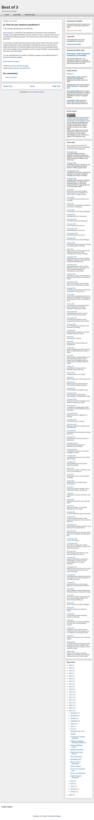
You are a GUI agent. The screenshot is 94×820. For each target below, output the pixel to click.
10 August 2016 (71, 288)
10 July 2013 (70, 595)
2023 (70, 668)
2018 (70, 681)
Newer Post (7, 86)
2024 (70, 665)
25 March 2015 (71, 382)
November (73, 715)
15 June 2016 (70, 304)
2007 (70, 710)
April (72, 783)
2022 (70, 670)
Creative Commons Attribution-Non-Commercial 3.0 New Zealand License (78, 120)
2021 (70, 673)
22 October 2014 (71, 430)
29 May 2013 (70, 607)
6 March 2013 (71, 651)
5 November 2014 (72, 424)
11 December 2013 (72, 538)
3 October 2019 (71, 163)
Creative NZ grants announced (76, 776)
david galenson (25, 68)
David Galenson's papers (11, 61)
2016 (70, 686)
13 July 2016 (70, 294)
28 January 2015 (71, 405)
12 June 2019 (70, 197)
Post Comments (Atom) (36, 92)
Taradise (72, 734)
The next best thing (76, 756)
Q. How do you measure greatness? (77, 737)
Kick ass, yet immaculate (77, 773)
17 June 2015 (70, 347)
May (71, 781)
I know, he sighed (75, 766)
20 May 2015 (70, 366)
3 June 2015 (70, 355)
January (73, 791)
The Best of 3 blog (72, 117)
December (73, 713)
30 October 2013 (71, 551)
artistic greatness (13, 68)
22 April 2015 (70, 373)
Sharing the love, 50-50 (77, 731)
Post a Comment (11, 77)
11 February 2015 (71, 399)
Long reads (17, 14)
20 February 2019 (72, 219)
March (72, 786)
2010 (70, 702)
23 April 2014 (70, 499)
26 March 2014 (71, 512)
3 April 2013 (70, 636)
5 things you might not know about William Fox (78, 741)
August (72, 723)
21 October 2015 (71, 324)
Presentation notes (73, 100)
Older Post (56, 86)
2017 (70, 684)
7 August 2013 (71, 582)
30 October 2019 (72, 152)
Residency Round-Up (76, 749)
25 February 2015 (72, 393)
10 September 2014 (72, 449)
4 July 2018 (70, 249)
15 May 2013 (70, 614)
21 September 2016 (72, 282)
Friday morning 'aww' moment (76, 753)
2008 (70, 708)
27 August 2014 (71, 455)
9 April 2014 (70, 506)
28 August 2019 (71, 178)
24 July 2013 (70, 589)
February (73, 789)
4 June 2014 (70, 487)
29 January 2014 (71, 531)
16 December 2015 (72, 311)
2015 (70, 689)
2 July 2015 (70, 341)
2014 (70, 692)
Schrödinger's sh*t (75, 759)
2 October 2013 (71, 557)
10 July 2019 (70, 189)
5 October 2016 (71, 274)
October (73, 718)
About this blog (30, 14)
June (72, 729)
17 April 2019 (70, 210)
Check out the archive (74, 44)
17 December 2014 (72, 413)
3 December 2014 (72, 419)
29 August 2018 (71, 238)
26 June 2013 (70, 603)
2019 (70, 678)
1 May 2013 (70, 620)
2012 (70, 697)
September (74, 721)
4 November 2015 (72, 318)
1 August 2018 (71, 243)
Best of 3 (10, 7)
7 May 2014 (70, 493)
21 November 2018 (72, 233)
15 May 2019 (70, 203)
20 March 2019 (71, 214)
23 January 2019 (71, 224)
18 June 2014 (70, 481)
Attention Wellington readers (76, 746)
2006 (70, 795)
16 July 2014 (70, 474)
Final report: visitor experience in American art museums (78, 54)
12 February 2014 (72, 524)
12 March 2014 (71, 517)
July (71, 726)
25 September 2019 (73, 171)
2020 (70, 676)
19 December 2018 (72, 228)
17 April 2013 (70, 628)
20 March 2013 (71, 642)
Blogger (58, 816)
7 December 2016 (72, 257)
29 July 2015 (70, 336)
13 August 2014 (71, 462)
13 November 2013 (72, 543)
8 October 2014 (71, 437)
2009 (70, 705)
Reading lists (71, 85)
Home (7, 14)
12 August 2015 (71, 330)
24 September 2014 (72, 443)
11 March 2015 (71, 388)
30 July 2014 (70, 468)
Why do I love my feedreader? (75, 762)
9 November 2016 (72, 264)
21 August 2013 (71, 574)
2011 (70, 700)
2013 (70, 694)
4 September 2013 (72, 567)
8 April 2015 (70, 377)
